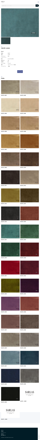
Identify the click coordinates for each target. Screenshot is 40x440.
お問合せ (2, 431)
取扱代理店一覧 (3, 435)
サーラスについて (3, 432)
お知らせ (2, 430)
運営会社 (2, 433)
